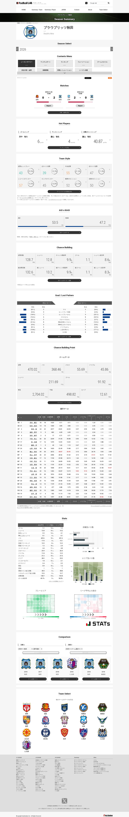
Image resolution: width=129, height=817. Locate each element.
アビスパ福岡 (19, 789)
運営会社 (72, 806)
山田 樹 (34, 474)
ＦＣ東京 (18, 768)
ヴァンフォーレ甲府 (40, 776)
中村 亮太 (33, 461)
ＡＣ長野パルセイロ (59, 768)
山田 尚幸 (33, 448)
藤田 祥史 (33, 490)
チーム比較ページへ (40, 652)
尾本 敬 (34, 429)
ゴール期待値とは (98, 773)
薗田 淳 (34, 445)
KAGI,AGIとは (97, 766)
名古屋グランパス (20, 778)
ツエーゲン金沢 (58, 769)
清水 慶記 (33, 422)
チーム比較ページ (33, 679)
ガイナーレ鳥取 (58, 778)
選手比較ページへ (88, 652)
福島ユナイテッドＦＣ (60, 760)
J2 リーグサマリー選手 (79, 766)
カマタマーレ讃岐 (59, 781)
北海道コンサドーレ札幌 (41, 760)
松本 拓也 (33, 426)
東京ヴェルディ (20, 769)
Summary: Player (50, 10)
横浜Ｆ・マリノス (20, 774)
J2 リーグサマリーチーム (80, 765)
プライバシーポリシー (63, 806)
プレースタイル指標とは (99, 768)
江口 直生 (33, 477)
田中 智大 (33, 497)
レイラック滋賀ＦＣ (59, 773)
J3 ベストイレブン (78, 773)
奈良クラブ (57, 776)
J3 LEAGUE (57, 757)
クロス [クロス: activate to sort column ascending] (75, 417)
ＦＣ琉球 (57, 790)
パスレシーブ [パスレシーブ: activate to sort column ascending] (91, 417)
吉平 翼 (34, 494)
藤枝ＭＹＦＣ (38, 782)
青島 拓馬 (33, 481)
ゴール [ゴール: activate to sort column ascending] (108, 417)
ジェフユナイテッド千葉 (22, 765)
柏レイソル (19, 766)
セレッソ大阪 (19, 782)
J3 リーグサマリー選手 (79, 771)
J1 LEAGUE (19, 757)
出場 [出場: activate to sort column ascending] (39, 417)
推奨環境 (55, 806)
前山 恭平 (33, 455)
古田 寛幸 (33, 464)
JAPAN (63, 10)
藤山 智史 (33, 452)
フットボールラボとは (99, 763)
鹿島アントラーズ (20, 760)
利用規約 (50, 806)
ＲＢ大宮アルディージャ (41, 771)
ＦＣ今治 (37, 786)
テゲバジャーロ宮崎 (40, 790)
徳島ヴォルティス (39, 784)
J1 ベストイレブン (78, 763)
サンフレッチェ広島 (21, 787)
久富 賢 (34, 468)
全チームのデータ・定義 (64, 280)
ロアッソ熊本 (58, 787)
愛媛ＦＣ (57, 782)
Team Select (103, 10)
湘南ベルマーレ (39, 774)
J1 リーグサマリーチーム (80, 760)
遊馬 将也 (33, 487)
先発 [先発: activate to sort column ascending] (43, 417)
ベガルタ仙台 (38, 763)
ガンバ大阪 (19, 781)
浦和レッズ (19, 763)
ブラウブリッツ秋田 (40, 765)
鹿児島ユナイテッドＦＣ (61, 789)
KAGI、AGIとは (34, 237)
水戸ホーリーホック (21, 761)
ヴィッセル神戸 (20, 784)
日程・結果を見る (64, 112)
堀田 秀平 (33, 432)
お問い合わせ (78, 806)
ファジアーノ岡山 (20, 786)
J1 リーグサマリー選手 (79, 761)
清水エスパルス (20, 776)
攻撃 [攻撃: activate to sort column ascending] (58, 417)
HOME (24, 10)
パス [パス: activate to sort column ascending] (66, 417)
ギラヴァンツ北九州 (59, 786)
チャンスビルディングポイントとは (101, 506)
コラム (95, 760)
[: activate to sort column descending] (18, 417)
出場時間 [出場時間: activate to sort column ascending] (50, 417)
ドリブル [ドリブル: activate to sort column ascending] (83, 417)
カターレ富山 (38, 779)
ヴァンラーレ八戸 (39, 761)
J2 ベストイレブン (78, 768)
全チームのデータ (64, 232)
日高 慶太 (33, 458)
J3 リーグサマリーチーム (80, 769)
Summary (76, 757)
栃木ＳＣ (57, 761)
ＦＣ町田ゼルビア (20, 771)
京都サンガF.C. (19, 779)
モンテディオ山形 (39, 766)
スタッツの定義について (56, 581)
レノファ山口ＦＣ (59, 779)
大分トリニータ (39, 789)
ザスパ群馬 (57, 763)
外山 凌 (34, 484)
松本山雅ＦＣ (58, 766)
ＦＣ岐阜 (57, 771)
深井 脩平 (33, 435)
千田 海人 (33, 439)
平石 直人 (33, 471)
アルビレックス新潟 (40, 778)
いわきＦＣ (38, 768)
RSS (110, 78)
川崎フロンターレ (20, 773)
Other (95, 757)
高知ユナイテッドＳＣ (60, 784)
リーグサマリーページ (54, 199)
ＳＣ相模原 (57, 765)
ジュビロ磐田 (38, 781)
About (90, 10)
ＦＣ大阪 (57, 774)
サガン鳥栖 (38, 787)
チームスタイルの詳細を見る (64, 191)
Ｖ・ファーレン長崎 (21, 790)
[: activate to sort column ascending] (21, 417)
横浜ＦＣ (37, 773)
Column (76, 10)
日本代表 (96, 761)
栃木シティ (38, 769)
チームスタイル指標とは (26, 197)
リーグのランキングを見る (64, 402)
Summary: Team (37, 10)
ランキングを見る (64, 147)
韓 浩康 (34, 442)
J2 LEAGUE (38, 757)
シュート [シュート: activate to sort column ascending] (99, 417)
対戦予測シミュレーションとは (101, 771)
